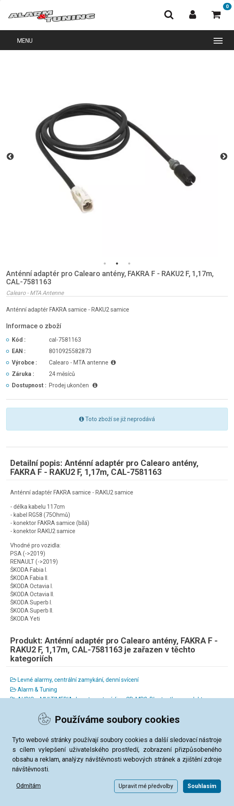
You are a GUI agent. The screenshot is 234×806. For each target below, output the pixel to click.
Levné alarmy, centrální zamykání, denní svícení (74, 679)
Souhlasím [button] (202, 786)
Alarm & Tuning (33, 689)
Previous (10, 157)
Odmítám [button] (28, 785)
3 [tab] (129, 263)
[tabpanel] (117, 156)
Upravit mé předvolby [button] (146, 786)
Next (224, 157)
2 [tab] (117, 263)
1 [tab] (105, 263)
